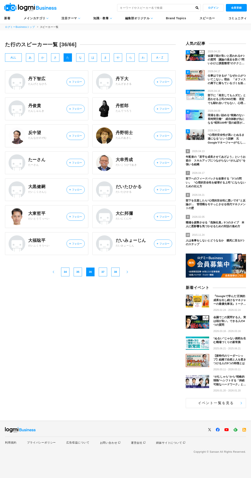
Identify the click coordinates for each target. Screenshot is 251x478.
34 (65, 291)
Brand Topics (176, 18)
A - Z (159, 57)
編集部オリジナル (137, 18)
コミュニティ (237, 18)
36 (90, 291)
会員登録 (236, 7)
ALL (13, 57)
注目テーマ (69, 18)
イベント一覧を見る (216, 403)
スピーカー (207, 18)
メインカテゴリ (34, 18)
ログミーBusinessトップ (20, 27)
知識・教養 (101, 18)
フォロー (73, 83)
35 (77, 291)
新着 (7, 18)
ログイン (213, 7)
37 (102, 291)
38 (115, 291)
